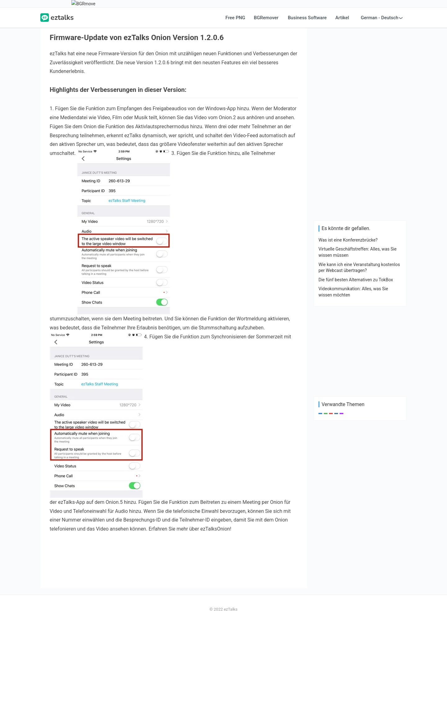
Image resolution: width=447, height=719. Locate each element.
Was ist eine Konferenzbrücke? (347, 335)
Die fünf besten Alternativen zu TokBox (355, 375)
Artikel (342, 113)
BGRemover (266, 113)
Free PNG (235, 113)
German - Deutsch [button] (379, 113)
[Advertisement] (223, 51)
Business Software (307, 113)
